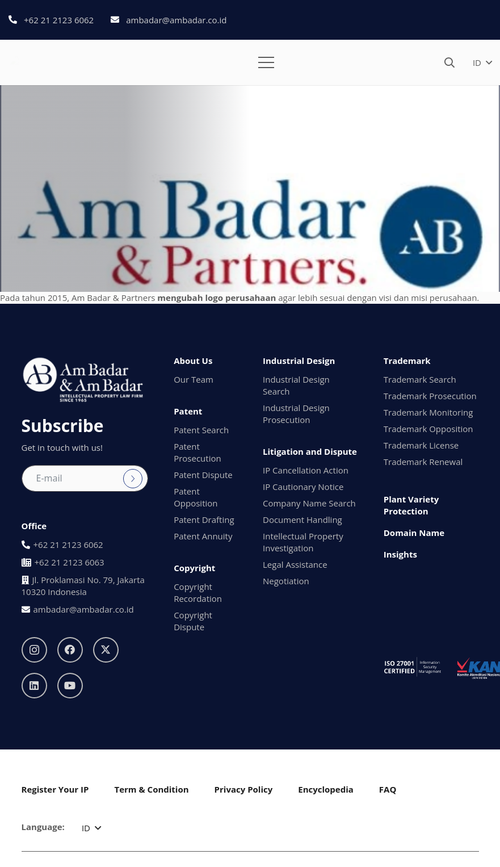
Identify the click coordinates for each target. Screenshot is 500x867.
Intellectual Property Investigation (303, 542)
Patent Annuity (203, 536)
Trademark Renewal (423, 461)
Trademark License (421, 445)
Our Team (193, 379)
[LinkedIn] (34, 685)
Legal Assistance (295, 564)
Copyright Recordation (198, 592)
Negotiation (286, 581)
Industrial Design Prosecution (296, 413)
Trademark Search (420, 379)
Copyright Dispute (193, 621)
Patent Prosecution (197, 452)
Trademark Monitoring (428, 412)
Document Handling (302, 519)
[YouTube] (70, 685)
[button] (266, 62)
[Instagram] (34, 650)
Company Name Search (309, 503)
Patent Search (201, 429)
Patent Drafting (204, 519)
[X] (106, 650)
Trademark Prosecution (430, 395)
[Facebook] (70, 650)
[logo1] (45, 62)
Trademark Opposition (428, 428)
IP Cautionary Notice (303, 486)
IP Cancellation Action (305, 470)
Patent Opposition (195, 497)
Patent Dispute (203, 474)
